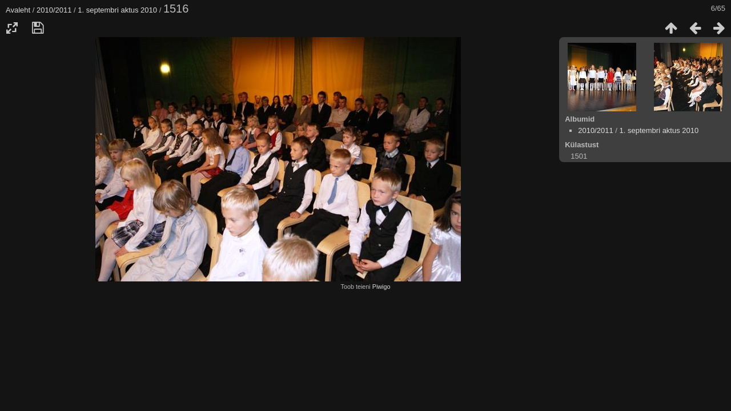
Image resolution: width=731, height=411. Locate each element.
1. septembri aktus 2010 (117, 10)
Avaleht (18, 10)
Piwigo (381, 286)
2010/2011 (54, 10)
